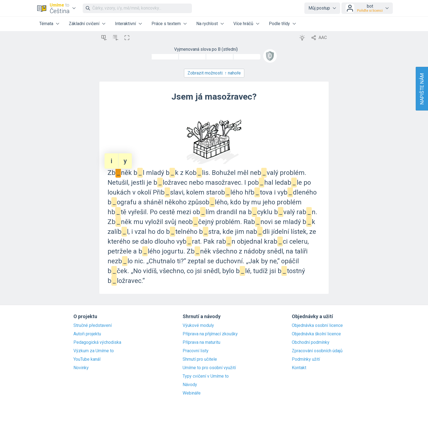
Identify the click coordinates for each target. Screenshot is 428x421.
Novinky (81, 367)
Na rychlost (207, 23)
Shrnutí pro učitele (200, 359)
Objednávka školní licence (316, 334)
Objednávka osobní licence (317, 325)
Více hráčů (243, 23)
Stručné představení (92, 325)
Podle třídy (279, 23)
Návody (190, 384)
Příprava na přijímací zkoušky (210, 334)
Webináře (192, 393)
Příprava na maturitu (201, 342)
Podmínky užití (306, 359)
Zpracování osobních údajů (317, 350)
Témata (46, 23)
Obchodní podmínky (310, 342)
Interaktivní (125, 23)
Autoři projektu (87, 334)
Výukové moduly (198, 325)
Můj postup (319, 8)
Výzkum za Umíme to (93, 350)
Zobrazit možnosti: (214, 73)
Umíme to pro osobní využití (209, 367)
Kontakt (299, 367)
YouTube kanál (86, 359)
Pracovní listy (196, 350)
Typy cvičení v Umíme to (206, 376)
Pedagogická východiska (97, 342)
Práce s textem (166, 23)
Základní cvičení (84, 23)
